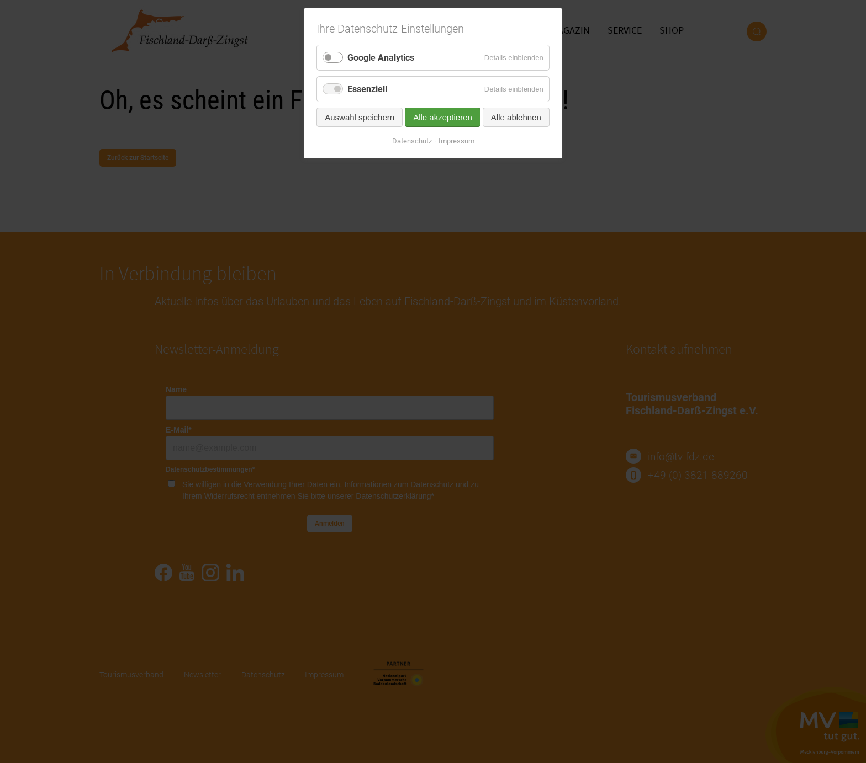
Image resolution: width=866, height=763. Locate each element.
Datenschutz (412, 141)
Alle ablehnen (516, 117)
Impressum (456, 141)
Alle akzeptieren (442, 117)
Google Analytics (380, 57)
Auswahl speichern (359, 117)
